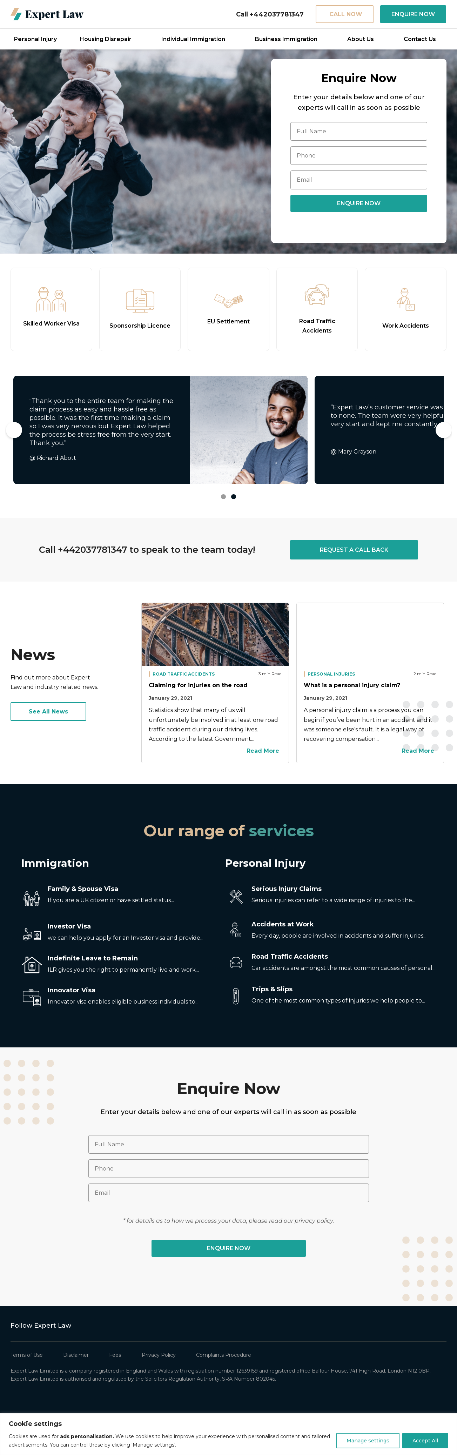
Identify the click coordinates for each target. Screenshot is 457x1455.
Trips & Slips (272, 989)
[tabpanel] (160, 430)
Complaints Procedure (223, 1355)
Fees (115, 1355)
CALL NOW (345, 14)
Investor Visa (69, 926)
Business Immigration (286, 39)
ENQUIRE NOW (413, 14)
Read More (264, 750)
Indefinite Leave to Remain (93, 958)
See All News (48, 711)
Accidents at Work (282, 924)
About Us (360, 39)
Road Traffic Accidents (184, 674)
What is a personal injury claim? (352, 685)
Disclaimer (76, 1355)
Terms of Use (27, 1355)
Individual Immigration (193, 39)
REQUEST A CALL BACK (354, 550)
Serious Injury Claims (286, 889)
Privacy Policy (159, 1355)
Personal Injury (35, 39)
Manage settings (368, 1440)
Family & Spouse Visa (83, 889)
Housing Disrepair (106, 39)
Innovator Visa (71, 990)
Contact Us (420, 39)
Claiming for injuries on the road (198, 685)
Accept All (425, 1440)
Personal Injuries (331, 674)
